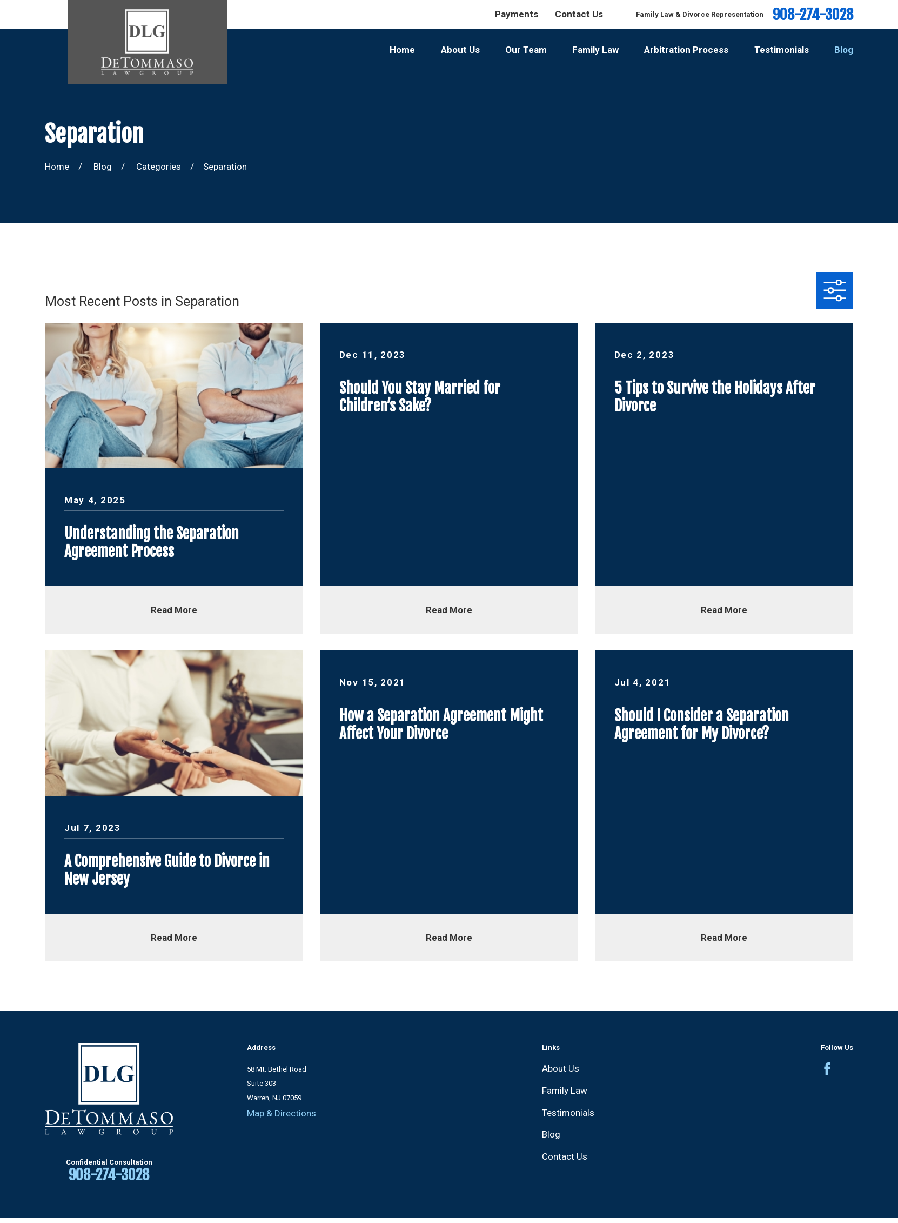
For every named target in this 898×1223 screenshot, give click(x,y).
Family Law (564, 1090)
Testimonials (568, 1112)
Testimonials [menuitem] (781, 49)
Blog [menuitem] (843, 49)
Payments (516, 14)
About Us (560, 1068)
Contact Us (579, 14)
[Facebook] (827, 1068)
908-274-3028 (813, 15)
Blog (551, 1134)
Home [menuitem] (402, 49)
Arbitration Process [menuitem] (686, 49)
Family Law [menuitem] (595, 49)
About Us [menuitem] (460, 49)
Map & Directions (281, 1113)
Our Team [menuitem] (526, 49)
